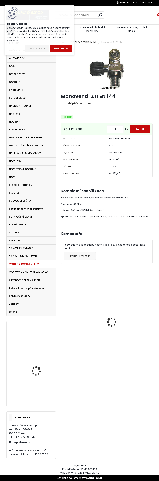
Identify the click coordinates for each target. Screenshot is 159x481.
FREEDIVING (16, 90)
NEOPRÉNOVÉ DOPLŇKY (22, 169)
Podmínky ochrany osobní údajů (132, 29)
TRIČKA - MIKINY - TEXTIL (23, 256)
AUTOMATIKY (16, 58)
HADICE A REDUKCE (20, 105)
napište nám (21, 442)
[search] (100, 15)
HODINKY (14, 121)
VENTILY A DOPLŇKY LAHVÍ (24, 264)
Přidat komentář (80, 255)
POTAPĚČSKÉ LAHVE (20, 216)
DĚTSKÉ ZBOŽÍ (17, 74)
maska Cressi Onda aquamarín (38, 367)
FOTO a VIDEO (17, 98)
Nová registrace (144, 2)
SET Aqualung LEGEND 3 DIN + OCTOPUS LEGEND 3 (40, 343)
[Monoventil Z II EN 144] (106, 69)
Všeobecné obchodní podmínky (92, 29)
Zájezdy (14, 304)
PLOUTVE (14, 193)
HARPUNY (14, 113)
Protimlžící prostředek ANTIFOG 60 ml (82, 345)
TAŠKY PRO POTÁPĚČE (22, 248)
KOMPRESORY (17, 129)
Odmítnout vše (36, 48)
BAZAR (13, 311)
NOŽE (12, 177)
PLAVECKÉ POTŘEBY (20, 185)
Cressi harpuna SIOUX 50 (125, 315)
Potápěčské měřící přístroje (26, 208)
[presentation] (62, 316)
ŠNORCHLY (15, 240)
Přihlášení (125, 2)
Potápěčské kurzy (19, 296)
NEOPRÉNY (15, 161)
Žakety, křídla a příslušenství (26, 288)
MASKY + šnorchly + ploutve (26, 145)
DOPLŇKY (14, 82)
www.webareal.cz (92, 477)
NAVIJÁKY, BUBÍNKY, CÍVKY (25, 153)
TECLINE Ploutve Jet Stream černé (37, 393)
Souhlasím (61, 48)
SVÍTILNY (14, 232)
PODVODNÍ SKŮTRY (20, 200)
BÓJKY (13, 66)
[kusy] (114, 129)
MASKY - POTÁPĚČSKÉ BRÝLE (26, 137)
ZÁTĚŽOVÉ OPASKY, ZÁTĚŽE (24, 280)
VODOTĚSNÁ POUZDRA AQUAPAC (28, 272)
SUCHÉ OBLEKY (17, 224)
